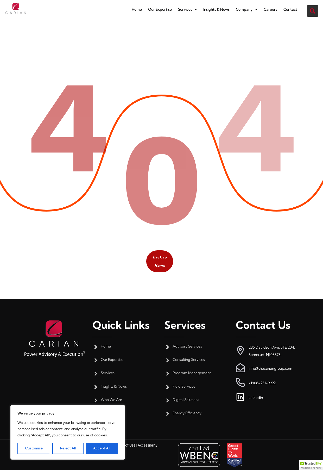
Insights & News (217, 9)
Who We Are (111, 399)
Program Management (192, 373)
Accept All (101, 448)
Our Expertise (160, 9)
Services (188, 9)
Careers (271, 9)
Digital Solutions (186, 399)
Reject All (68, 448)
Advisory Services (187, 346)
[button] (188, 9)
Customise (33, 448)
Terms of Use (125, 445)
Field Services (184, 386)
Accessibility (147, 445)
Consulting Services (189, 359)
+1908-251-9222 (262, 383)
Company (248, 9)
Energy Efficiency (187, 413)
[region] (67, 432)
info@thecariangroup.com (270, 368)
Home (137, 9)
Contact (292, 9)
